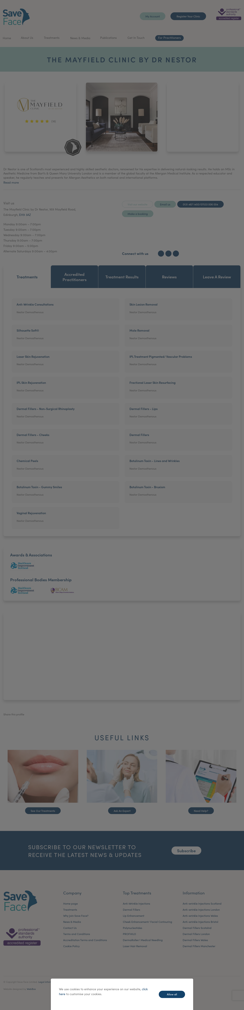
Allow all (172, 994)
